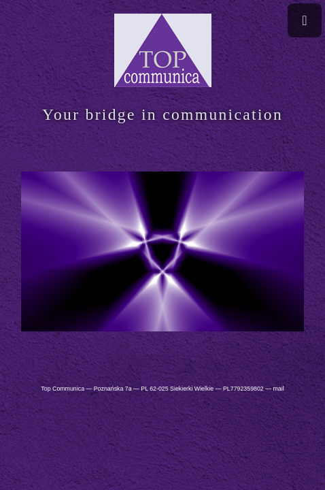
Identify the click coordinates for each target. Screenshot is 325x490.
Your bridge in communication (162, 114)
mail (278, 388)
